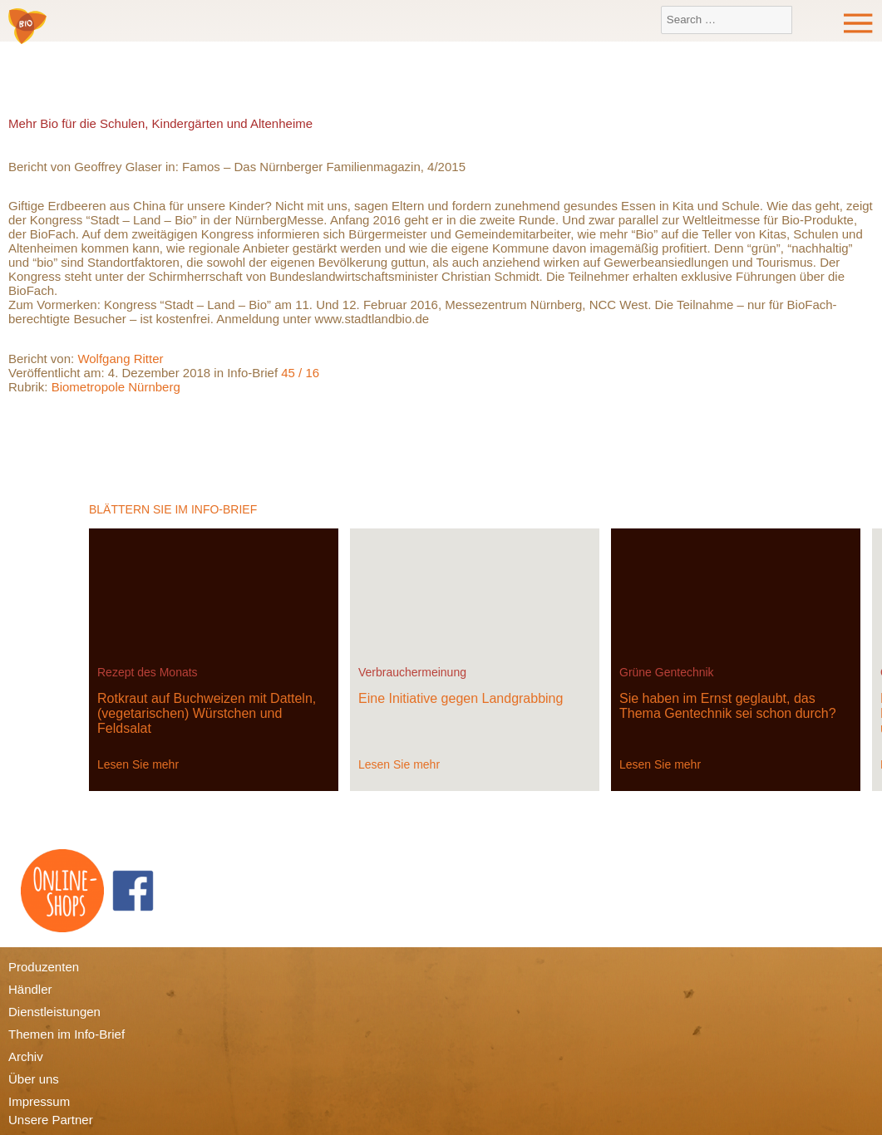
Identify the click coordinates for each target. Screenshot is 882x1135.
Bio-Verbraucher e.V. (27, 27)
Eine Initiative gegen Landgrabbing (460, 698)
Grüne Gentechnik (666, 672)
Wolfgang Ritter (120, 358)
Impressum (39, 1101)
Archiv (25, 1056)
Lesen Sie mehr (138, 764)
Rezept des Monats (147, 672)
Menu (859, 23)
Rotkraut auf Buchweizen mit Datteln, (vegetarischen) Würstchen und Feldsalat (206, 713)
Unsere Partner (50, 1120)
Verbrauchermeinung (412, 672)
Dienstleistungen (54, 1012)
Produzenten (43, 967)
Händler (30, 989)
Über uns (33, 1079)
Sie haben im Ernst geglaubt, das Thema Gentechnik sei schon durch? (727, 705)
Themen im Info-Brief (66, 1034)
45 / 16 (300, 373)
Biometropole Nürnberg (116, 387)
